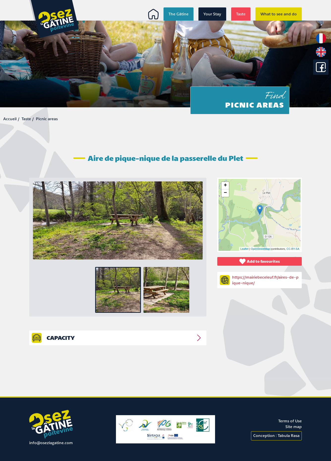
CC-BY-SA (292, 248)
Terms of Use (290, 420)
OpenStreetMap (260, 248)
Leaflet (244, 248)
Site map (293, 426)
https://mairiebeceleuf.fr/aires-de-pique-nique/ (265, 280)
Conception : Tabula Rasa (276, 435)
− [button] (225, 193)
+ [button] (225, 185)
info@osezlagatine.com (51, 442)
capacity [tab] (61, 337)
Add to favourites (259, 261)
